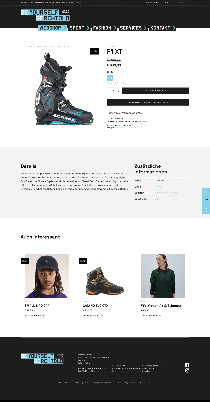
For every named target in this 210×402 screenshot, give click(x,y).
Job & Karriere (148, 370)
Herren (133, 130)
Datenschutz (145, 384)
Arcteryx (30, 303)
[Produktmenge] (113, 92)
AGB (118, 384)
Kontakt (183, 2)
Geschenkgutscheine (151, 367)
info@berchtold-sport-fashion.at (126, 370)
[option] (110, 80)
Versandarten (64, 384)
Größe (110, 73)
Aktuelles (169, 2)
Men (157, 200)
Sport (77, 29)
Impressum (130, 384)
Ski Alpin (159, 194)
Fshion (102, 30)
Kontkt (160, 30)
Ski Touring (120, 130)
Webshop (50, 29)
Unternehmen (152, 2)
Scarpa (111, 47)
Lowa (86, 303)
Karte (114, 373)
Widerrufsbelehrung (102, 384)
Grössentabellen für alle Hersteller (146, 104)
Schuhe (139, 130)
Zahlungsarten (82, 384)
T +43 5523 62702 (119, 367)
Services (131, 29)
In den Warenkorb (154, 92)
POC (143, 303)
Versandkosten (131, 120)
